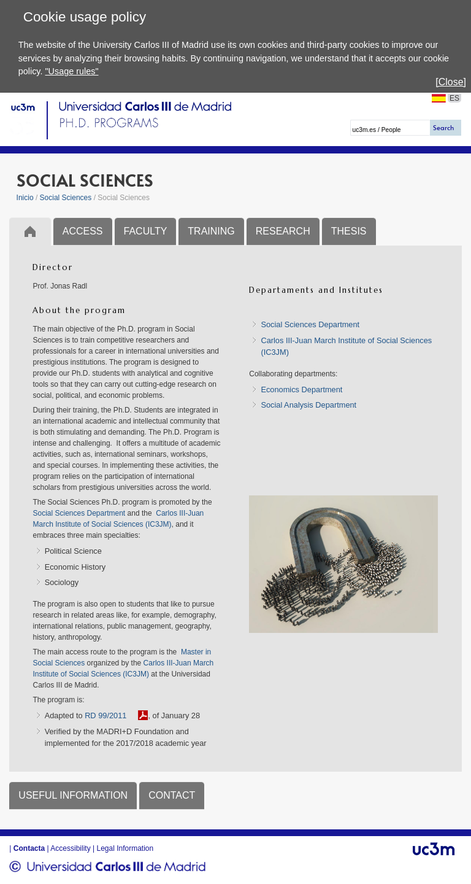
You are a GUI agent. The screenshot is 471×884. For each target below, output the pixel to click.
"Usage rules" (71, 71)
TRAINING (211, 231)
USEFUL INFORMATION (73, 795)
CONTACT (171, 795)
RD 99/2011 (105, 715)
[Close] (450, 82)
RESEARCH (283, 231)
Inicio (25, 197)
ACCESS (83, 231)
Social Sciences (66, 197)
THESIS (349, 231)
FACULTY (145, 231)
